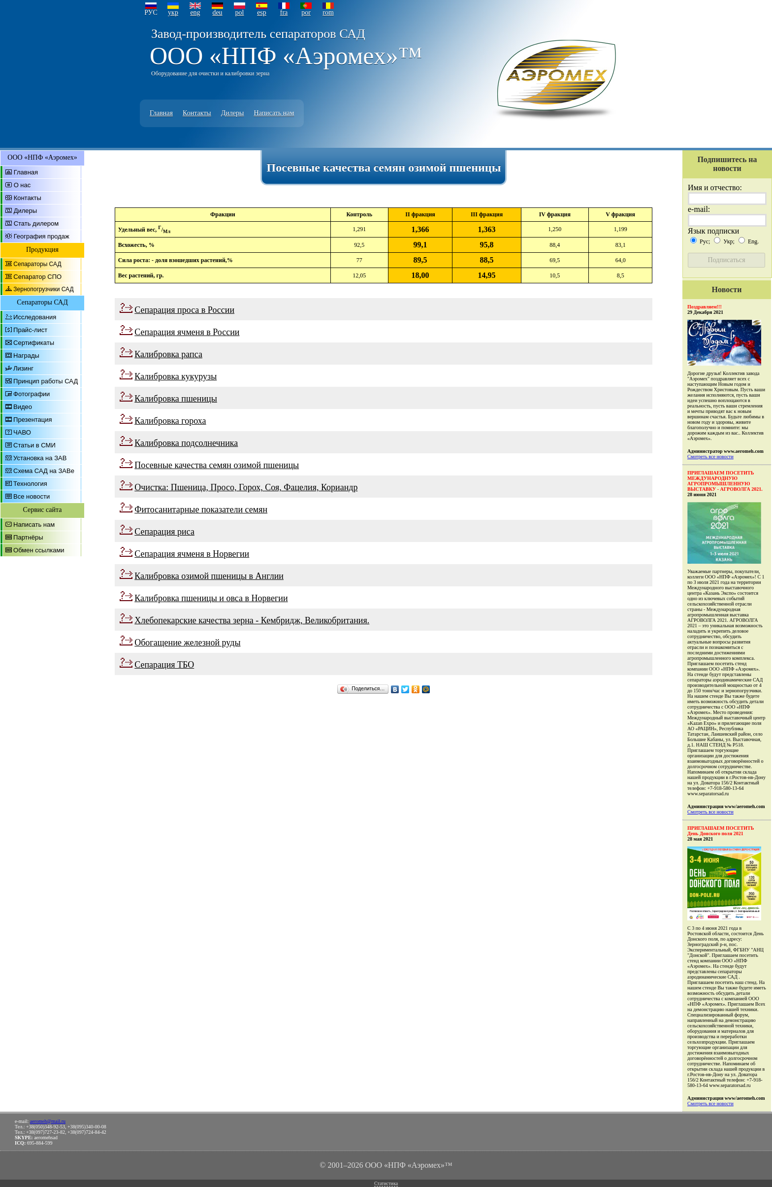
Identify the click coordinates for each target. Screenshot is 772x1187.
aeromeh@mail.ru (47, 1121)
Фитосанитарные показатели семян (200, 509)
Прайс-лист (30, 330)
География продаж (41, 236)
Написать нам (274, 113)
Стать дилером (36, 223)
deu (217, 12)
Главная (161, 113)
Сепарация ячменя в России (186, 332)
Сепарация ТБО (164, 665)
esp (261, 12)
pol (239, 12)
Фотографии (31, 394)
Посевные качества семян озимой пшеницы (216, 465)
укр (173, 12)
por (306, 12)
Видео (22, 406)
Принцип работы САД (45, 381)
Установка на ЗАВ (39, 458)
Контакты (197, 113)
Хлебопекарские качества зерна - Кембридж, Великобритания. (251, 620)
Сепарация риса (164, 532)
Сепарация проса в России (184, 310)
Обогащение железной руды (187, 642)
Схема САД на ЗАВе (43, 471)
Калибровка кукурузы (175, 376)
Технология (30, 483)
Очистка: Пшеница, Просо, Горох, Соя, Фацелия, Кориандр (245, 487)
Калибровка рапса (168, 354)
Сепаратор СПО (37, 276)
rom (328, 12)
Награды (26, 355)
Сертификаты (33, 342)
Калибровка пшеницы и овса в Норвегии (211, 598)
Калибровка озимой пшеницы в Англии (209, 576)
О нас (22, 185)
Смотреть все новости (710, 456)
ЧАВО (22, 432)
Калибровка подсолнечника (186, 443)
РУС (151, 12)
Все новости (31, 496)
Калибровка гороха (170, 421)
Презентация (32, 419)
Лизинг (23, 368)
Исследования (34, 317)
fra (284, 12)
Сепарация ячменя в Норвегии (191, 554)
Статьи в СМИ (34, 445)
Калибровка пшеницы (175, 399)
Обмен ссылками (38, 550)
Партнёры (28, 537)
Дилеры (232, 113)
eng (195, 12)
